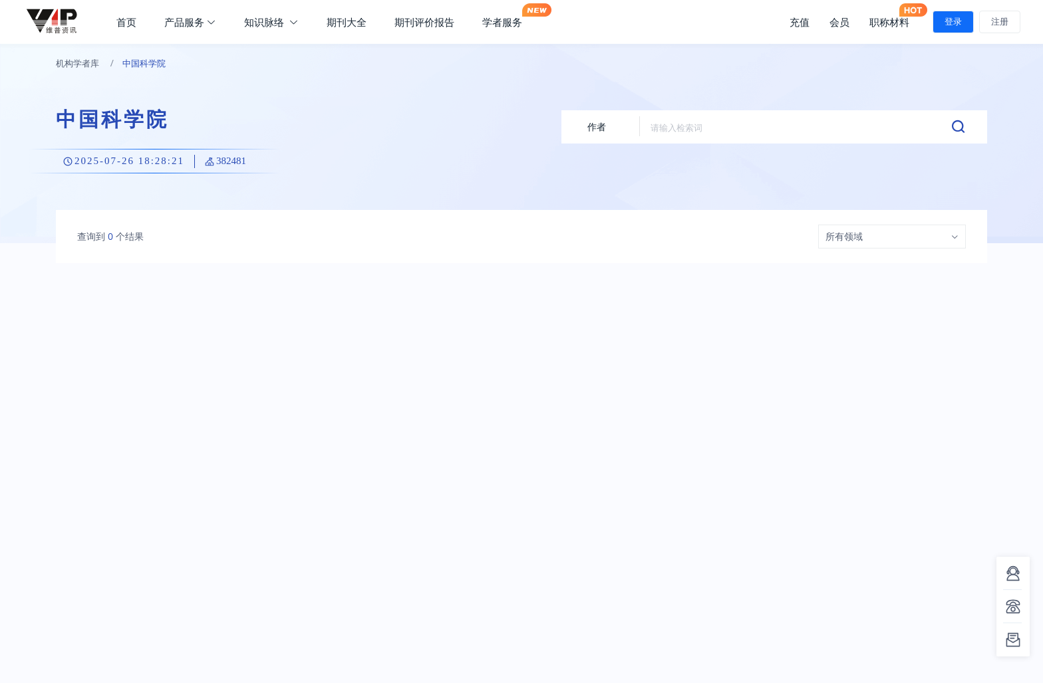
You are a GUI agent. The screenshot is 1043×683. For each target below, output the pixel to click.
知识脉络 (271, 22)
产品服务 (190, 22)
